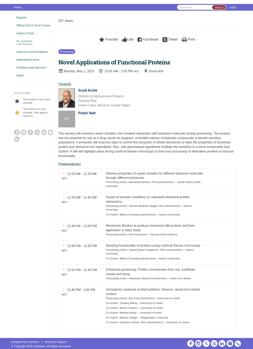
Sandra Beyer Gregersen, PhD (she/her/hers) (156, 249)
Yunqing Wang (128, 303)
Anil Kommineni (137, 234)
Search (219, 7)
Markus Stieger (129, 317)
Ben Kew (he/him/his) (141, 298)
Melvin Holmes (128, 307)
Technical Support (55, 341)
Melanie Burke (128, 312)
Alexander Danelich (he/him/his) (147, 278)
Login (232, 7)
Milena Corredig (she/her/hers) (138, 214)
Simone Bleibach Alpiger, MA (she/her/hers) (154, 205)
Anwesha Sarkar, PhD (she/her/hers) (141, 322)
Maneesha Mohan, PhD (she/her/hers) (151, 182)
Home (17, 7)
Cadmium (33, 341)
